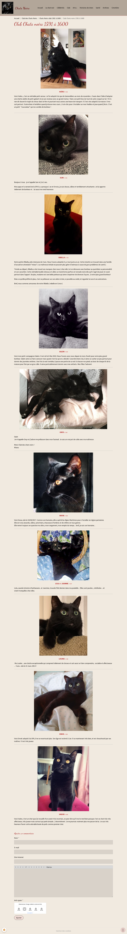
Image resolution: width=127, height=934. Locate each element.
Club (68, 8)
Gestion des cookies (63, 931)
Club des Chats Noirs (29, 18)
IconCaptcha (29, 912)
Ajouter (19, 918)
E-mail (16, 847)
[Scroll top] (123, 930)
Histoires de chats (86, 8)
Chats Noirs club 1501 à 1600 (50, 18)
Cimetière (115, 8)
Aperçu (49, 867)
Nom (16, 838)
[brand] (16, 8)
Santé (98, 8)
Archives (106, 8)
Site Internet (19, 857)
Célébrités (60, 8)
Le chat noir (49, 8)
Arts (74, 8)
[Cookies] (4, 930)
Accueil (40, 8)
